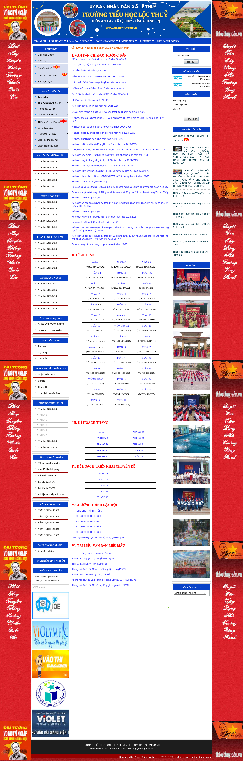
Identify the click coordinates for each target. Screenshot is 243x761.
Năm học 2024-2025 (47, 167)
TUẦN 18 (146, 315)
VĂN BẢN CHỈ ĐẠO (80, 41)
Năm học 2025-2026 (47, 161)
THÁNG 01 (102, 491)
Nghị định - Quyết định (49, 393)
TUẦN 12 (146, 294)
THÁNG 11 (102, 479)
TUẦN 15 (146, 304)
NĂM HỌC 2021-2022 (48, 535)
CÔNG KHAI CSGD (107, 41)
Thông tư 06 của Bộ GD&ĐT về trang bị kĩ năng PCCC (99, 569)
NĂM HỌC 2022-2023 (48, 529)
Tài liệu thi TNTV (46, 482)
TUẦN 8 (121, 283)
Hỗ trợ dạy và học (46, 109)
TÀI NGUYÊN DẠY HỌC (50, 318)
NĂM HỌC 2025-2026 (48, 510)
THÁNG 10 (102, 473)
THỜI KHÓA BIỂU (50, 196)
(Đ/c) (121, 326)
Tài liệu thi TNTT (46, 488)
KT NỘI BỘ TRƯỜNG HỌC (50, 155)
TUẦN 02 (121, 262)
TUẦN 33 (146, 368)
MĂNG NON (129, 41)
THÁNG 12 (102, 485)
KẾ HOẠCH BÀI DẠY (51, 504)
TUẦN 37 (95, 389)
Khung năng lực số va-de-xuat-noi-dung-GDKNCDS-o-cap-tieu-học (105, 580)
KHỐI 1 (43, 415)
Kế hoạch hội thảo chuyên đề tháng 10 (91, 181)
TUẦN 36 (146, 379)
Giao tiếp (42, 358)
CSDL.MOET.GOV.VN (168, 41)
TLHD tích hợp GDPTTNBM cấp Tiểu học (92, 553)
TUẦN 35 (121, 379)
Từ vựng (42, 346)
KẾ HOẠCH (58, 41)
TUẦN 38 (121, 389)
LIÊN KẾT (147, 41)
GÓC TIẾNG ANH (51, 340)
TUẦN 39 (146, 389)
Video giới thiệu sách (48, 146)
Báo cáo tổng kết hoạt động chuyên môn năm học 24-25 (99, 244)
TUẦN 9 (146, 283)
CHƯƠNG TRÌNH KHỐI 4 (88, 526)
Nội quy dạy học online (49, 463)
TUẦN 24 (146, 336)
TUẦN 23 (121, 336)
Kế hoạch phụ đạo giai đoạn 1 (86, 197)
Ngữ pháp (42, 352)
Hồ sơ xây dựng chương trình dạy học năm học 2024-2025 (99, 59)
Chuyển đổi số (53, 67)
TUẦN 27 (146, 347)
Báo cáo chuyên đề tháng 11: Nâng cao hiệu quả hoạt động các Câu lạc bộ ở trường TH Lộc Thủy (120, 192)
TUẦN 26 (121, 347)
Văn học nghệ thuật (53, 114)
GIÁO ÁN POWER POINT (51, 324)
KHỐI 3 (43, 425)
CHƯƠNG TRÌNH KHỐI (51, 403)
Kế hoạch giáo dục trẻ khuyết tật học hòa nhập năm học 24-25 (102, 165)
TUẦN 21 (146, 326)
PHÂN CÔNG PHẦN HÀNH (50, 237)
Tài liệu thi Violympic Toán (51, 494)
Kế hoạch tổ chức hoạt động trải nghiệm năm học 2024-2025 (100, 82)
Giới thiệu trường (46, 55)
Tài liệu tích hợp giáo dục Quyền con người (93, 558)
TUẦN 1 (95, 262)
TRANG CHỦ (40, 41)
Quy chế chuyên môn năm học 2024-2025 (90, 70)
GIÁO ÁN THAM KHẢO (50, 330)
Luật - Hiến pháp (46, 374)
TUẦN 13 (92, 304)
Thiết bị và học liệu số (53, 121)
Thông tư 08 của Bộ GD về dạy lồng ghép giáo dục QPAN (100, 585)
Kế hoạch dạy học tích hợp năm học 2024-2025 (95, 106)
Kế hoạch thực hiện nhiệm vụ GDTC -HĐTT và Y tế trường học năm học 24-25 (110, 176)
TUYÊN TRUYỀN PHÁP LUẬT (51, 368)
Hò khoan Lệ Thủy (53, 133)
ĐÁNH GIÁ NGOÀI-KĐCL (51, 545)
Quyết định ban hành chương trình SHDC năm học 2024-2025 (100, 94)
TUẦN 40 (95, 400)
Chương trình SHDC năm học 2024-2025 (90, 100)
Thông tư (42, 387)
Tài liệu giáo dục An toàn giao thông (89, 564)
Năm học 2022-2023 (47, 180)
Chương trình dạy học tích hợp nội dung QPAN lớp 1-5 (98, 537)
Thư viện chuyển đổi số (53, 102)
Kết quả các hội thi (47, 475)
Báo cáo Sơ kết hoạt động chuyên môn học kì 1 (95, 222)
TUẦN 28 (95, 358)
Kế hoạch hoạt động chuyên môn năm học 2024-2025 (96, 64)
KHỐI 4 (43, 430)
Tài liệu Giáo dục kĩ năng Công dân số (91, 574)
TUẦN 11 (121, 294)
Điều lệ (41, 380)
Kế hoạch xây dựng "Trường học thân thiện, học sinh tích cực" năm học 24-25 (110, 155)
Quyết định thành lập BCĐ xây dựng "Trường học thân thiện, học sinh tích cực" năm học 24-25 (118, 149)
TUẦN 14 (121, 304)
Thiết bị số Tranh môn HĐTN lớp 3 (190, 234)
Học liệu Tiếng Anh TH (53, 74)
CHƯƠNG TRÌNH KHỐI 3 (88, 521)
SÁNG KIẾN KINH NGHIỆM (51, 561)
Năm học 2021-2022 (47, 186)
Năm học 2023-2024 (47, 173)
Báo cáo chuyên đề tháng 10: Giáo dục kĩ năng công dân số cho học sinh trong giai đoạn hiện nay (120, 187)
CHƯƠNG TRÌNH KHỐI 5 (88, 532)
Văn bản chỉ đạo (46, 551)
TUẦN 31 (95, 368)
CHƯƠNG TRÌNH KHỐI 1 (87, 510)
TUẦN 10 (95, 294)
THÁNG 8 (102, 432)
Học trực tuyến (45, 81)
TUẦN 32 (121, 368)
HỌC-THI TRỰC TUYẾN (50, 457)
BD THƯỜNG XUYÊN (51, 278)
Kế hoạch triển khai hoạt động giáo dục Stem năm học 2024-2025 (104, 144)
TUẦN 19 (95, 326)
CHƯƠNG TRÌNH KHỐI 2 (88, 516)
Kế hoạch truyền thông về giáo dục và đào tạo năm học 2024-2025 (105, 160)
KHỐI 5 (43, 435)
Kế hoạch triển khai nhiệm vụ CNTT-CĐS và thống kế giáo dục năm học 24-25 (110, 171)
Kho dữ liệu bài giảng (48, 469)
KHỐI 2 (43, 420)
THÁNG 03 (102, 497)
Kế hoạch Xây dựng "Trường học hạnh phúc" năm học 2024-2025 (104, 216)
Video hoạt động (46, 128)
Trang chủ (43, 97)
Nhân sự (42, 60)
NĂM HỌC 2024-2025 (48, 516)
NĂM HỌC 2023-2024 (48, 522)
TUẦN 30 (146, 358)
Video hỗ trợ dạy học (48, 140)
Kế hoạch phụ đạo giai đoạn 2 (86, 211)
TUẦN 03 (146, 262)
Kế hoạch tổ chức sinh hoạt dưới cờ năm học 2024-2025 (98, 88)
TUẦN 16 (95, 315)
